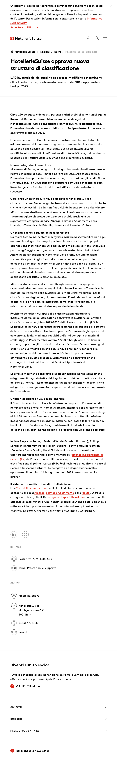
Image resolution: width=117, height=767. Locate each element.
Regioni (45, 19)
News (57, 19)
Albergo (39, 460)
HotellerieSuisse (22, 19)
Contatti (58, 674)
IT (65, 734)
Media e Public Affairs (58, 698)
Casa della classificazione (32, 455)
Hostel (86, 460)
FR (59, 734)
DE (52, 734)
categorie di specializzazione (65, 464)
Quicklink (58, 686)
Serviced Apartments (60, 460)
